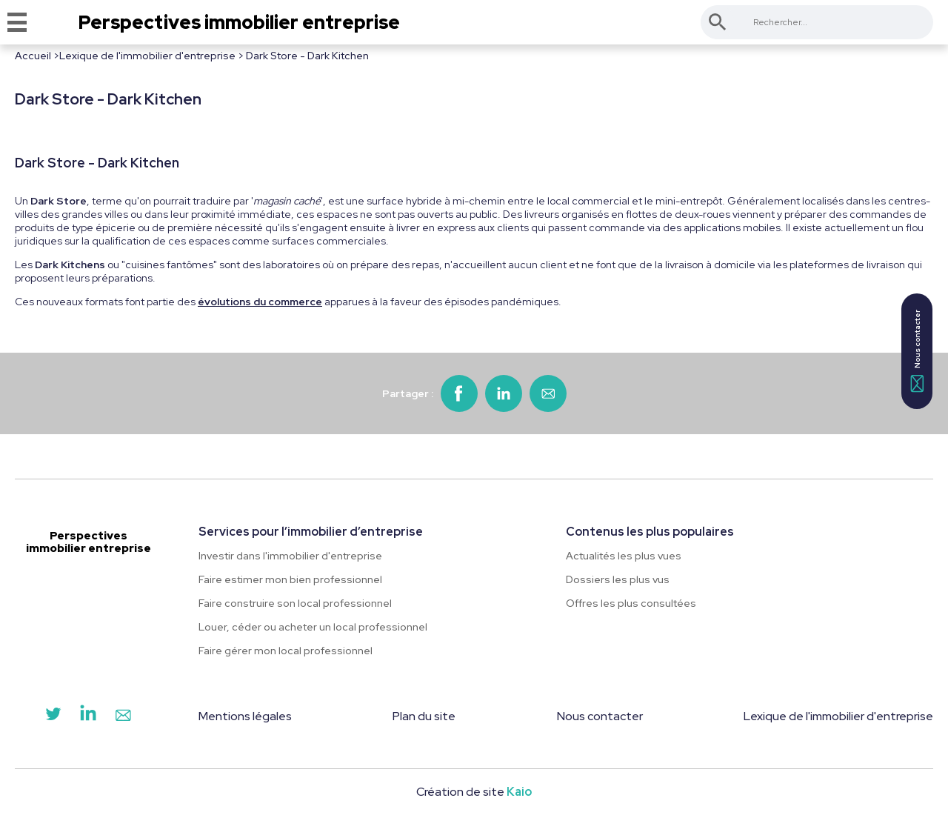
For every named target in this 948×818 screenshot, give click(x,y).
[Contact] (123, 717)
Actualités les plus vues (623, 555)
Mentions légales (245, 716)
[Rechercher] (718, 22)
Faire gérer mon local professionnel (285, 650)
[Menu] (17, 22)
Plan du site (424, 716)
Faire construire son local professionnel (295, 603)
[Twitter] (53, 717)
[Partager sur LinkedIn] (503, 393)
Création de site (474, 791)
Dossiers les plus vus (618, 579)
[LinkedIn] (88, 717)
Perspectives (239, 22)
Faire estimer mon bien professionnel (290, 579)
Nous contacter (600, 716)
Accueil (33, 55)
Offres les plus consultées (631, 603)
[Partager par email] (548, 393)
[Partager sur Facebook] (459, 393)
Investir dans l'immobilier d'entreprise (290, 555)
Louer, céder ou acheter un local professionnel (312, 627)
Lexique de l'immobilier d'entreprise (147, 55)
